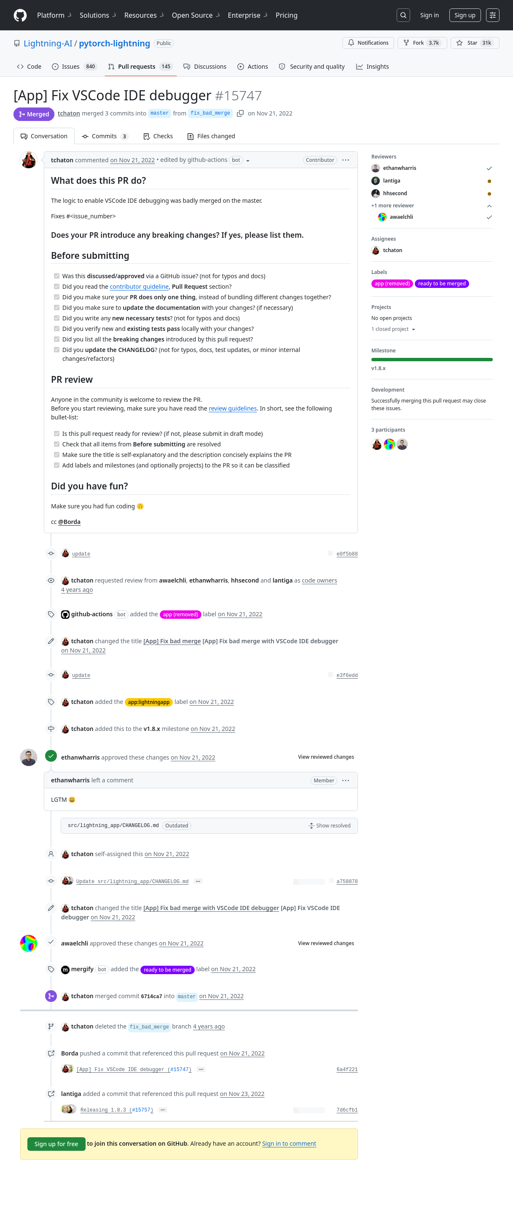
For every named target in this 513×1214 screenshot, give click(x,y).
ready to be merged (167, 969)
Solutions (99, 15)
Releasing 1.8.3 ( (106, 1110)
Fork (422, 43)
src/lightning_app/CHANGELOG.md (113, 826)
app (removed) (180, 614)
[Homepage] (20, 15)
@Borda (69, 522)
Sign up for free (56, 1144)
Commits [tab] (109, 136)
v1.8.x (152, 729)
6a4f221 (347, 1070)
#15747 (179, 1070)
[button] (346, 159)
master (159, 113)
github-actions (92, 614)
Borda (69, 1053)
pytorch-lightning (114, 43)
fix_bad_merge (210, 113)
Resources (144, 15)
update (81, 554)
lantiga (71, 1094)
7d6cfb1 (347, 1110)
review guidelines (233, 408)
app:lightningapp (149, 702)
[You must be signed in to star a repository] (475, 43)
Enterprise (248, 15)
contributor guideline (139, 286)
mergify (82, 969)
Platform (55, 15)
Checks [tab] (158, 136)
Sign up (465, 15)
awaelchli (74, 943)
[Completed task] (56, 276)
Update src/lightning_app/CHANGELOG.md (132, 882)
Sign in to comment (289, 1143)
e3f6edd (347, 676)
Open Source (196, 15)
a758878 (347, 882)
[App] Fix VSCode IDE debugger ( (123, 1070)
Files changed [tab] (211, 136)
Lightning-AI (48, 43)
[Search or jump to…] (403, 15)
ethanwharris (80, 757)
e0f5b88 (347, 554)
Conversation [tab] (44, 136)
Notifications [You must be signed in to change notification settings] (368, 42)
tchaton (69, 113)
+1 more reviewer (432, 205)
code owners (319, 580)
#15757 (141, 1110)
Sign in (429, 15)
